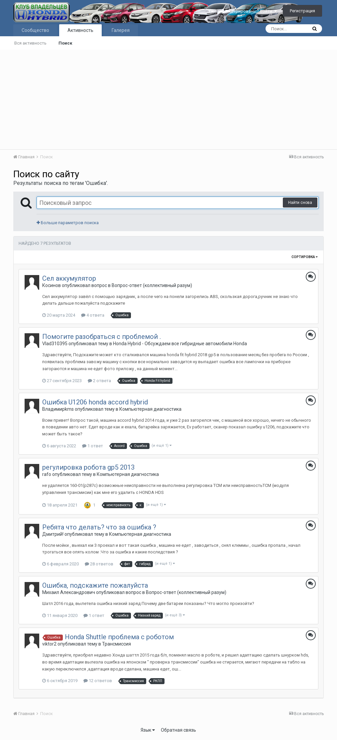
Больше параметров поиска (68, 222)
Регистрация (302, 10)
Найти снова (300, 202)
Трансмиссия (116, 644)
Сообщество (35, 30)
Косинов (51, 285)
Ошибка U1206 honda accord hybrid (95, 402)
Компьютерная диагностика (150, 409)
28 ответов (99, 563)
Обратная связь (178, 730)
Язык (148, 730)
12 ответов (97, 680)
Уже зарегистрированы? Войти (242, 11)
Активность (80, 30)
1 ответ (92, 445)
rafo (46, 474)
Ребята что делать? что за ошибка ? (99, 527)
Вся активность (30, 43)
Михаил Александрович (68, 592)
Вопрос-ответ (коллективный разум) (152, 285)
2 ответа (99, 380)
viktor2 (49, 644)
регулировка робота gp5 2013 (88, 467)
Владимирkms (58, 409)
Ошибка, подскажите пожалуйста (95, 585)
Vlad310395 (54, 343)
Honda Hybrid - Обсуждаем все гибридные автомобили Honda (180, 343)
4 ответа (92, 315)
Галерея (121, 30)
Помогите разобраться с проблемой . (101, 337)
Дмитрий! (52, 534)
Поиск (65, 43)
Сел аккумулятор (69, 278)
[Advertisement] (168, 99)
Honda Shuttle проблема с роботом (119, 637)
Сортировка (304, 257)
